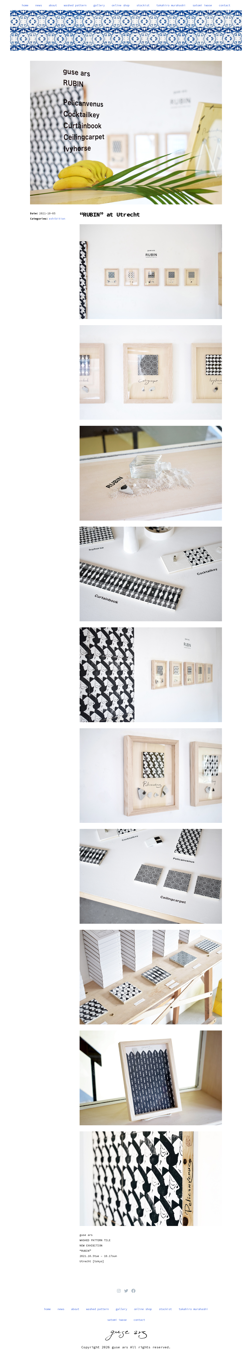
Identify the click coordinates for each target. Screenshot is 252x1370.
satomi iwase (202, 5)
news (38, 5)
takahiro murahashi (171, 5)
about (53, 5)
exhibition (57, 218)
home (25, 5)
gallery (99, 5)
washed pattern (75, 5)
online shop (121, 5)
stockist (142, 5)
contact (224, 5)
